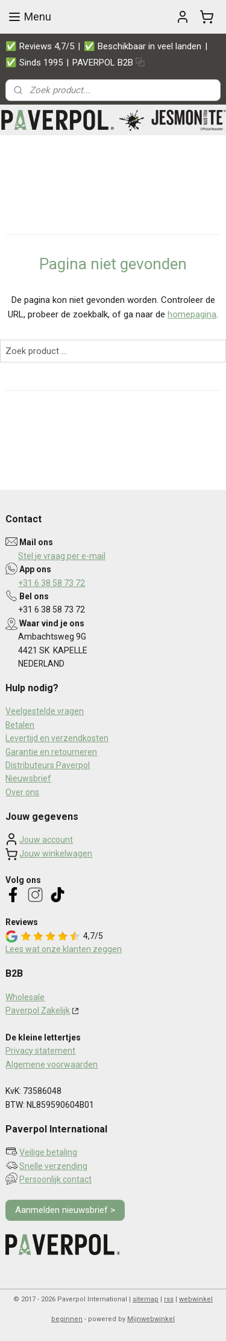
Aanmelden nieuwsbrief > (65, 1210)
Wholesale (25, 997)
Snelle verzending (53, 1166)
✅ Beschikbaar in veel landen (142, 46)
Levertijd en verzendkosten (56, 738)
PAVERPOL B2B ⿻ (108, 62)
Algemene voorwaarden (51, 1064)
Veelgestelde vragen (44, 711)
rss (169, 1299)
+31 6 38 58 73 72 (51, 583)
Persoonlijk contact (55, 1179)
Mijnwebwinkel (151, 1319)
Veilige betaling (48, 1152)
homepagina (192, 315)
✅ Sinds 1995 (34, 62)
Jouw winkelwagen (55, 853)
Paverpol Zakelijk (37, 1010)
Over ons (22, 792)
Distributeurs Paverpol (47, 765)
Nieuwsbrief (28, 778)
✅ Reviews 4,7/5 (39, 46)
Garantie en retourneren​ (51, 752)
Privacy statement (40, 1050)
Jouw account (46, 840)
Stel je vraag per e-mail (61, 556)
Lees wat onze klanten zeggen (63, 949)
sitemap (146, 1299)
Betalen (19, 725)
